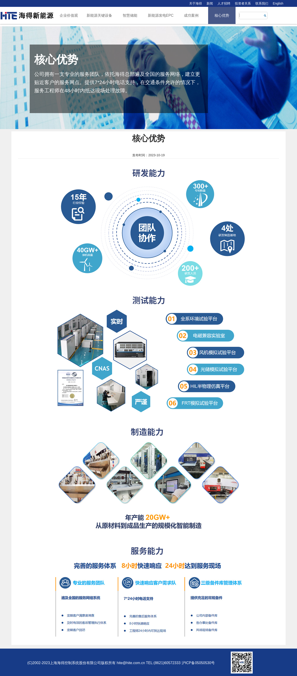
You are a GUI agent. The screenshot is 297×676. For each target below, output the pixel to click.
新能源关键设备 (99, 15)
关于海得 (195, 3)
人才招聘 (223, 3)
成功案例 (191, 15)
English (278, 3)
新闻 (210, 3)
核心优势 (222, 15)
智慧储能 (130, 15)
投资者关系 (243, 3)
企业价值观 (69, 15)
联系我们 (261, 3)
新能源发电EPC (161, 15)
